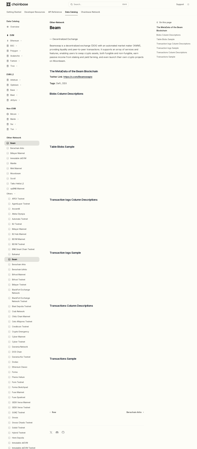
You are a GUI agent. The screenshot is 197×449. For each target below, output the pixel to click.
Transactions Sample (166, 57)
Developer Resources (34, 13)
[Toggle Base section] (21, 90)
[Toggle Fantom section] (21, 60)
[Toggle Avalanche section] (21, 55)
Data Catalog (71, 13)
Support (180, 4)
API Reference (55, 13)
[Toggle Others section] (21, 193)
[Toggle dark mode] (188, 4)
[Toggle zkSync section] (21, 100)
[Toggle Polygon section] (21, 50)
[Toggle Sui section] (21, 124)
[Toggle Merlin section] (21, 119)
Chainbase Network (90, 13)
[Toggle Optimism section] (21, 85)
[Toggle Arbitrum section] (21, 79)
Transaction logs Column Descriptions (173, 43)
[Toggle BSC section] (21, 45)
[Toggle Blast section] (21, 95)
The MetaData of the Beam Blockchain (169, 29)
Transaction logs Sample (168, 48)
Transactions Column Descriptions (172, 52)
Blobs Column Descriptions (169, 35)
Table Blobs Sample (166, 39)
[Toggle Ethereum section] (21, 40)
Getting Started (14, 13)
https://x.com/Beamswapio (77, 76)
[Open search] (98, 4)
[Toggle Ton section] (21, 129)
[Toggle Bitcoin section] (21, 114)
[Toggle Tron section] (21, 66)
